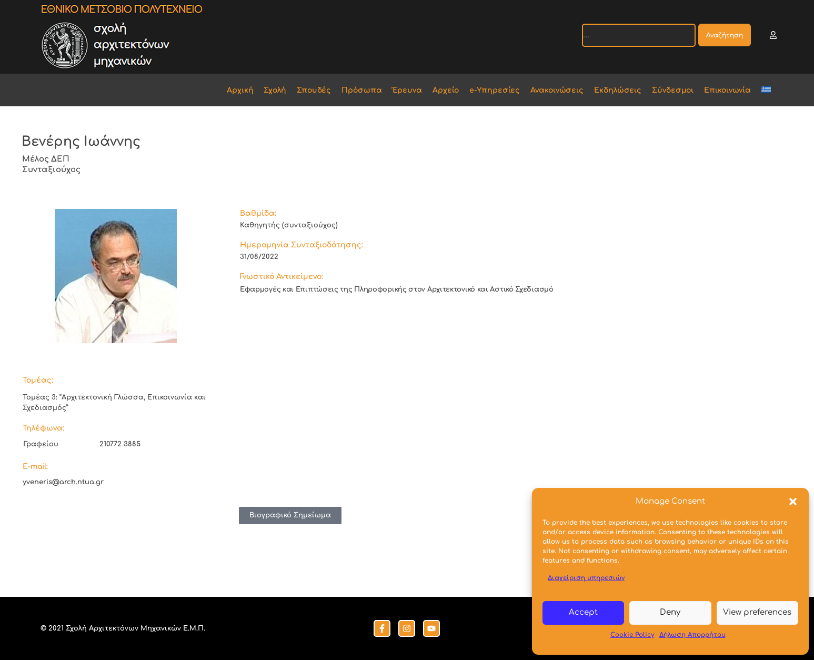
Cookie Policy (632, 634)
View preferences (757, 612)
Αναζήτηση (724, 35)
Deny (670, 612)
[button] (793, 501)
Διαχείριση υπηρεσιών (586, 578)
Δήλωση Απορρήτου (692, 634)
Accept (583, 612)
